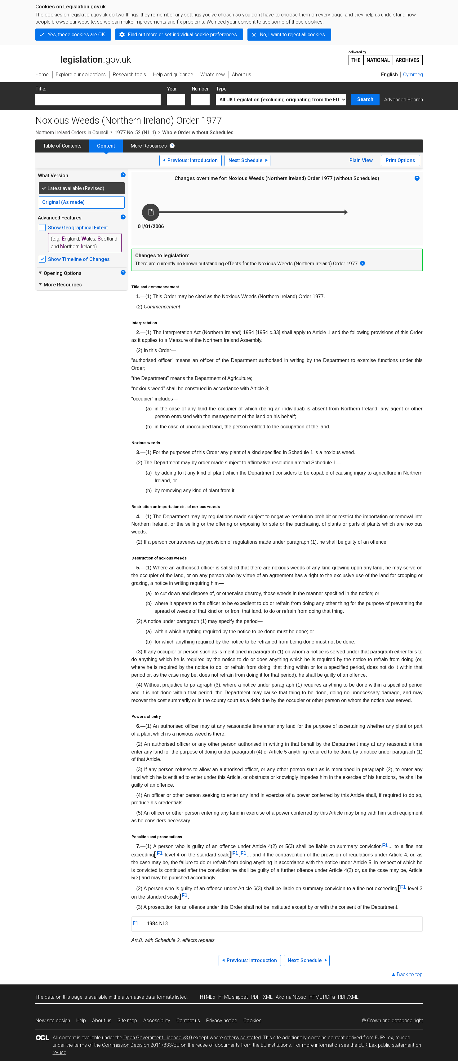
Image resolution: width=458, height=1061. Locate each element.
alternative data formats (148, 997)
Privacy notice (221, 1020)
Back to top (410, 974)
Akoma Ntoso (291, 997)
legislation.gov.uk (83, 57)
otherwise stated (242, 1038)
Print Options (400, 160)
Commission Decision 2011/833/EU (141, 1045)
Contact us (188, 1020)
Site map (127, 1020)
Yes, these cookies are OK (76, 35)
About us (101, 1020)
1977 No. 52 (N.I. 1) (135, 132)
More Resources (149, 146)
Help (81, 1020)
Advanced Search (403, 100)
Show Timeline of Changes (79, 259)
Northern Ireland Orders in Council (71, 132)
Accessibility (156, 1020)
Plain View (361, 160)
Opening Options (60, 273)
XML (268, 997)
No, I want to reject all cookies (292, 35)
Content (106, 146)
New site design (53, 1020)
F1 (385, 845)
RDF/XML (348, 997)
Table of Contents (62, 146)
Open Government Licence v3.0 (157, 1038)
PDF (255, 997)
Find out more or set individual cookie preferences (182, 35)
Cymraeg (413, 74)
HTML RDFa (322, 997)
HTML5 (207, 997)
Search (365, 99)
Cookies (252, 1020)
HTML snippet (233, 997)
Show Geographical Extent (78, 228)
